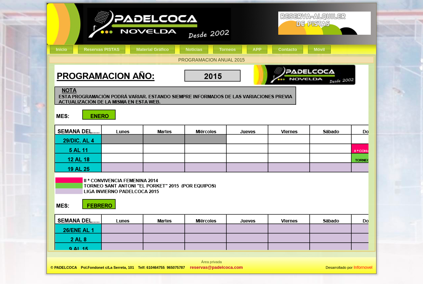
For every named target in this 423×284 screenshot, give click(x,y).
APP (257, 49)
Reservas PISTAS (101, 49)
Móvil (319, 49)
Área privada (211, 262)
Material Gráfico (152, 49)
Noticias (194, 49)
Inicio (61, 49)
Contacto (287, 49)
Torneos (227, 49)
